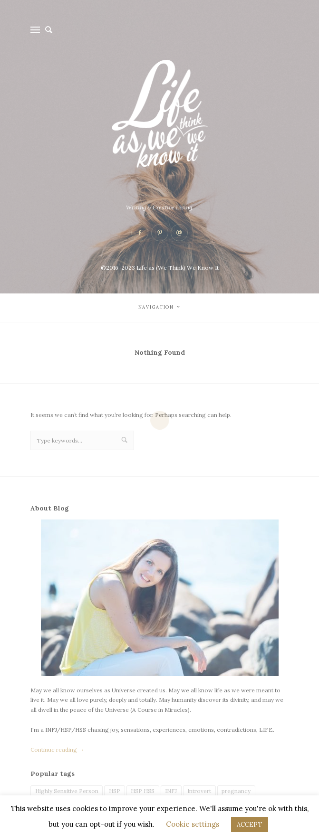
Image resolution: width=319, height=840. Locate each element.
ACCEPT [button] (249, 825)
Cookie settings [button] (192, 824)
